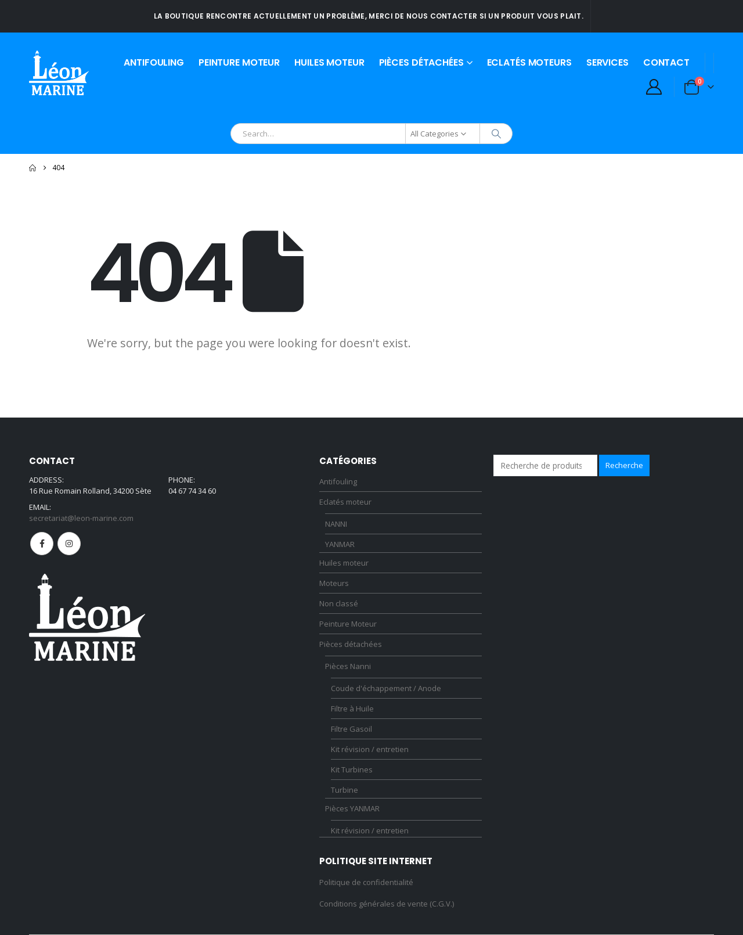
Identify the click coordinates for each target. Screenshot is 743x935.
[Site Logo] (59, 73)
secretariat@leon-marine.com (81, 518)
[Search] (496, 133)
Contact (666, 62)
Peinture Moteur (239, 62)
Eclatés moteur (345, 502)
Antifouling (154, 62)
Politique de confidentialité (366, 882)
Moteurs (334, 583)
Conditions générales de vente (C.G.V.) (386, 903)
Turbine (344, 790)
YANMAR (340, 544)
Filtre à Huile (352, 708)
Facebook (41, 543)
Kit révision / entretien (370, 749)
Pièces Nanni (348, 666)
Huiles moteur (329, 62)
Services (607, 62)
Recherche (624, 465)
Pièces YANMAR (352, 808)
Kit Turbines (352, 769)
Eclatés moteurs (529, 62)
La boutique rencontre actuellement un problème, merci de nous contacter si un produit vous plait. (368, 16)
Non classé (338, 603)
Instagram (69, 543)
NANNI (336, 524)
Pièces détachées (421, 62)
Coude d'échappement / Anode (386, 688)
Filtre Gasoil (351, 729)
